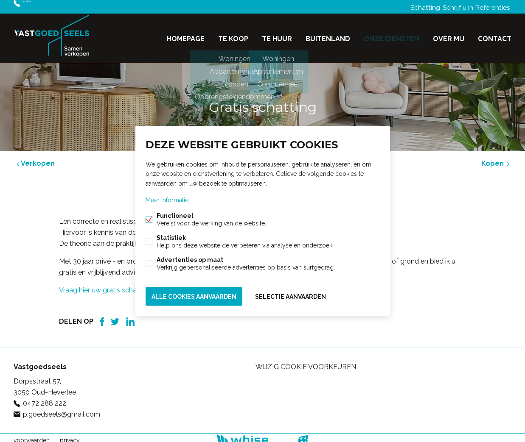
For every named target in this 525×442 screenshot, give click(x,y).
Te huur (277, 35)
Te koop (233, 35)
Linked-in (130, 316)
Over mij (448, 35)
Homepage (186, 35)
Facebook (102, 316)
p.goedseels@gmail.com (61, 409)
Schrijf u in (452, 6)
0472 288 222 (43, 6)
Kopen (496, 158)
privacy (70, 435)
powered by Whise (252, 434)
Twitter (115, 316)
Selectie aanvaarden (290, 295)
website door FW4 (303, 435)
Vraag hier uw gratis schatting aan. (112, 285)
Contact (494, 35)
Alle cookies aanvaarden (194, 295)
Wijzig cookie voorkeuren (305, 362)
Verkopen (35, 158)
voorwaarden (32, 435)
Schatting (414, 6)
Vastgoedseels (40, 362)
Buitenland (328, 35)
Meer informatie (167, 200)
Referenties (491, 6)
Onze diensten (391, 35)
